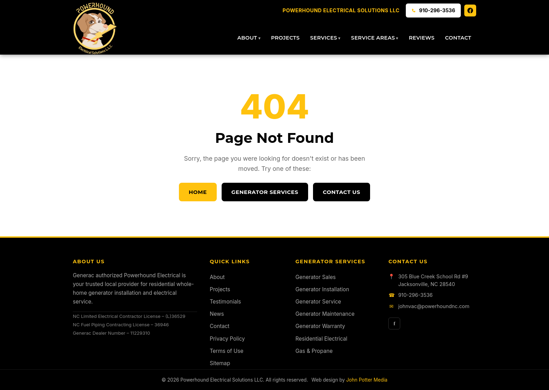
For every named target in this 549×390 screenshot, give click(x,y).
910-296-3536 (415, 295)
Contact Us (341, 192)
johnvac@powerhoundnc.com (433, 306)
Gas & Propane (314, 351)
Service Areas (373, 38)
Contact (458, 38)
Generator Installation (322, 289)
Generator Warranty (320, 326)
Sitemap (220, 363)
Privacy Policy (227, 338)
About (247, 38)
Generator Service (318, 301)
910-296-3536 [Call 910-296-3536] (433, 10)
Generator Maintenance (325, 314)
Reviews (422, 38)
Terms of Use (226, 351)
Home (198, 192)
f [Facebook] (394, 323)
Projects (285, 38)
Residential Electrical (321, 338)
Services (323, 38)
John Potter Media (367, 380)
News (217, 314)
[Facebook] (470, 10)
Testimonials (225, 301)
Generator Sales (316, 277)
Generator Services (264, 192)
